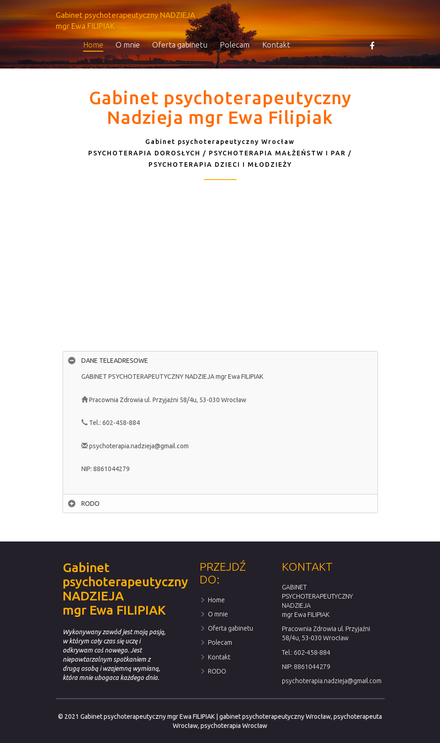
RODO (213, 671)
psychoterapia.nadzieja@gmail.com (332, 681)
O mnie (128, 44)
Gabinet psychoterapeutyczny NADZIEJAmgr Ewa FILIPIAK (125, 20)
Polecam (234, 44)
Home (93, 44)
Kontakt (276, 44)
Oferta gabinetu (179, 44)
